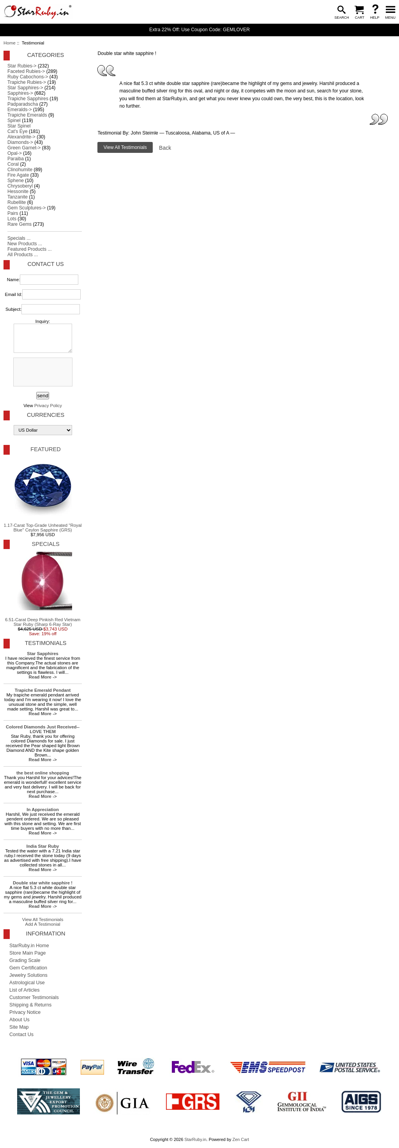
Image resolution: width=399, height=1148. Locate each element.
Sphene (15, 180)
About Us (19, 1019)
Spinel (14, 120)
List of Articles (24, 990)
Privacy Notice (25, 1012)
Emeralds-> (19, 109)
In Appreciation (42, 809)
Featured (45, 449)
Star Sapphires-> (25, 87)
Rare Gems (19, 224)
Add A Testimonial (42, 924)
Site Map (19, 1027)
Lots (11, 218)
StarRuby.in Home (29, 945)
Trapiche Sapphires (27, 98)
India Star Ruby (42, 846)
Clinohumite (19, 169)
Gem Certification (28, 968)
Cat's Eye (17, 131)
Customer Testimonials (34, 997)
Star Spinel (18, 126)
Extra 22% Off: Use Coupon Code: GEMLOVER (199, 29)
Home (10, 43)
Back (165, 148)
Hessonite (17, 191)
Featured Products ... (29, 249)
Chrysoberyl (20, 186)
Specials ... (18, 238)
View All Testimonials (43, 919)
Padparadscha (22, 104)
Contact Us (45, 264)
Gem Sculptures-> (26, 208)
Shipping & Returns (30, 1005)
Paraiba (15, 158)
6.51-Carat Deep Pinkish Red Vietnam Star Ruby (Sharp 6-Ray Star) (42, 589)
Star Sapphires (42, 653)
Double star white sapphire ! (42, 882)
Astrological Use (27, 982)
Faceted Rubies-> (26, 71)
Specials (45, 544)
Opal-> (14, 153)
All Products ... (22, 254)
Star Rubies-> (22, 66)
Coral (13, 164)
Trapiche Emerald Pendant (43, 690)
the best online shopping (42, 773)
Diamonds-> (20, 142)
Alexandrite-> (21, 137)
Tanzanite (17, 197)
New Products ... (24, 243)
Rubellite (16, 202)
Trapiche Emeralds (27, 115)
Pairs (12, 213)
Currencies (45, 415)
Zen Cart (240, 1139)
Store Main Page (27, 953)
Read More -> (43, 677)
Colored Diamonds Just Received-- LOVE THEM (42, 729)
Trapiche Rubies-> (26, 82)
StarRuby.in (195, 1139)
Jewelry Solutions (28, 975)
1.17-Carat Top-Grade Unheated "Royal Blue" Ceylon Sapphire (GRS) (43, 494)
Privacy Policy (48, 405)
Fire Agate (18, 175)
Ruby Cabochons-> (27, 77)
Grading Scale (25, 960)
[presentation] (42, 372)
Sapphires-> (20, 93)
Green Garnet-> (24, 148)
